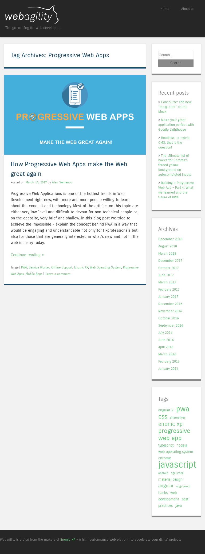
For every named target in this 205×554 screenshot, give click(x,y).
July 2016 (165, 333)
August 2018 (167, 246)
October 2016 (168, 318)
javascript (177, 464)
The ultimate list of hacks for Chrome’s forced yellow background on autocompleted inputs (174, 165)
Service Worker (39, 267)
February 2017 (169, 290)
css (162, 416)
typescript (166, 445)
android (163, 473)
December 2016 (170, 304)
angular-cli (183, 486)
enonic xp (170, 424)
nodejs (181, 445)
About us (187, 9)
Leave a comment (57, 274)
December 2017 (170, 261)
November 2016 (170, 311)
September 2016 (170, 326)
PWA (24, 267)
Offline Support (61, 267)
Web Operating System (105, 267)
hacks (163, 493)
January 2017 (168, 297)
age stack (177, 473)
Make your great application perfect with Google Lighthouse (176, 124)
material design (170, 479)
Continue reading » (27, 254)
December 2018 (170, 239)
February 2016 (169, 362)
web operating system (175, 451)
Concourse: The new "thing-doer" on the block (174, 107)
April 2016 (165, 347)
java (178, 505)
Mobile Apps (34, 274)
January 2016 (168, 369)
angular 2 (166, 410)
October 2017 (168, 268)
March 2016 (167, 354)
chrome (164, 458)
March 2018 (167, 254)
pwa (182, 409)
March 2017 (167, 282)
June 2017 (166, 275)
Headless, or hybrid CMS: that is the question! (174, 142)
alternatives (178, 417)
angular (166, 486)
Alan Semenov (62, 182)
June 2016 (166, 340)
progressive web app (174, 434)
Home (164, 9)
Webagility (53, 14)
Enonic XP (81, 267)
